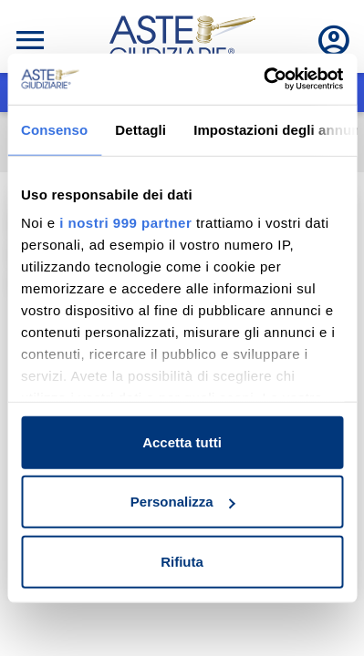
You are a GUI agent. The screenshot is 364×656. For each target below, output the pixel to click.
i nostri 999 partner (125, 223)
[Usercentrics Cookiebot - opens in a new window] (263, 79)
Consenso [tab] (54, 129)
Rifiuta (182, 561)
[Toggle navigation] (30, 40)
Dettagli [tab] (140, 129)
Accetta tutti (182, 441)
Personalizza (182, 501)
